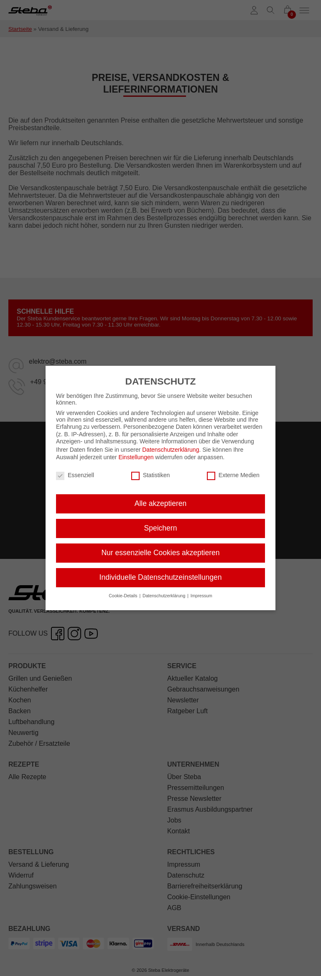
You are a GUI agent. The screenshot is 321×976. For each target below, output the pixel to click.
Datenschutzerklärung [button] (164, 590)
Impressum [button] (201, 590)
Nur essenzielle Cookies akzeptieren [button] (160, 547)
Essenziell (75, 470)
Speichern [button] (160, 523)
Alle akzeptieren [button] (161, 498)
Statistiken (150, 470)
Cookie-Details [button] (123, 590)
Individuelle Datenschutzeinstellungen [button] (160, 572)
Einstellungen (135, 452)
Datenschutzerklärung (170, 444)
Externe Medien (233, 470)
